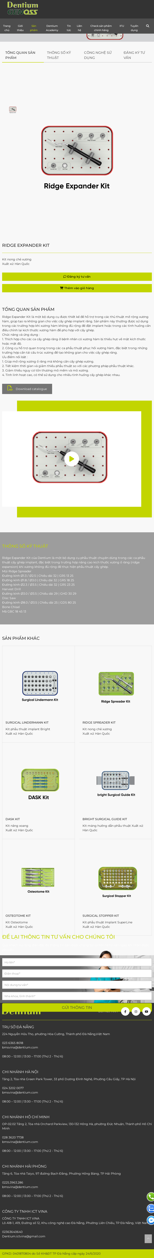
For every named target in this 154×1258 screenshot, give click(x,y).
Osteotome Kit (18, 916)
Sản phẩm (34, 28)
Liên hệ (79, 28)
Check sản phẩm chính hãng (101, 28)
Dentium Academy (52, 28)
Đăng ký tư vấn (134, 55)
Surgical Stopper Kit (101, 916)
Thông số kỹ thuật (59, 55)
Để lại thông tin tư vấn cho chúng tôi (58, 937)
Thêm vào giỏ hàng (77, 288)
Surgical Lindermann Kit (27, 722)
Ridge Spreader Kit (99, 722)
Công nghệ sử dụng (98, 55)
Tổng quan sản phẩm (20, 55)
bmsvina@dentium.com (20, 1142)
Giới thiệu (20, 28)
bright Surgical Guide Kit (105, 819)
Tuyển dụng (134, 28)
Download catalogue (27, 388)
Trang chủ (6, 28)
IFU (122, 25)
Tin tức (69, 28)
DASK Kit (13, 819)
